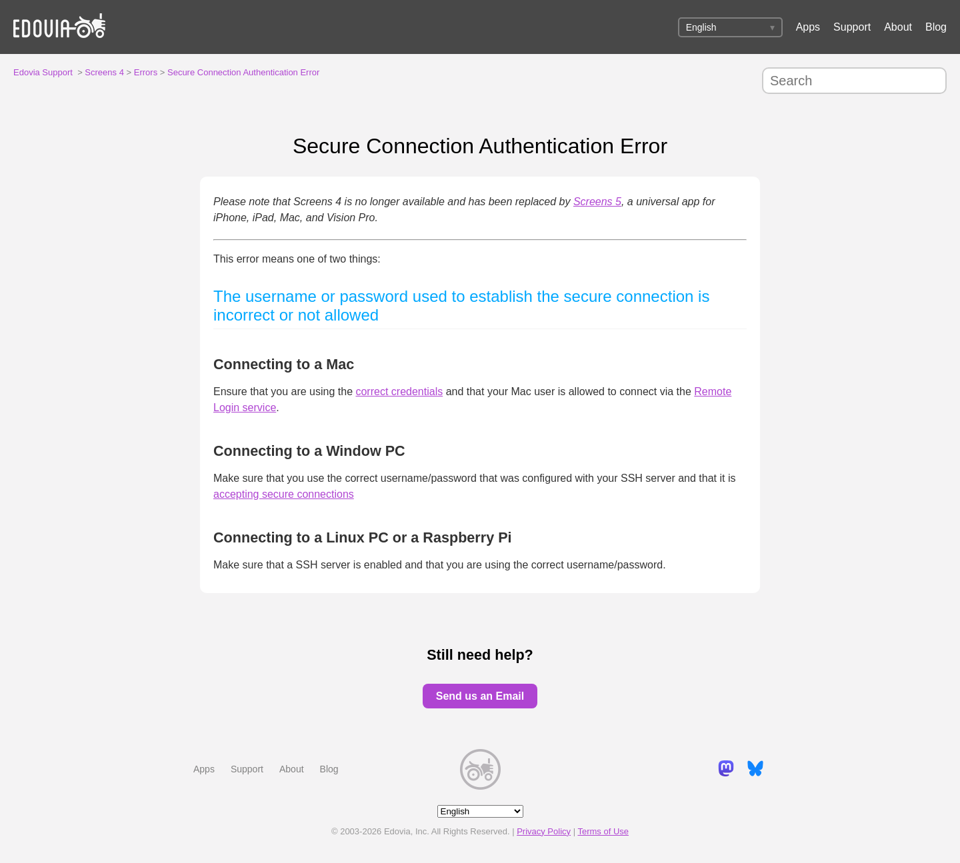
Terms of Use (603, 831)
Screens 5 (597, 201)
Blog (936, 27)
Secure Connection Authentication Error (243, 72)
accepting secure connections (283, 494)
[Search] (854, 80)
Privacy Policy (544, 831)
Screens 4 (104, 72)
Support (852, 27)
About (898, 27)
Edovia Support (43, 72)
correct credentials (399, 391)
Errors (145, 72)
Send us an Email (480, 696)
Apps (808, 27)
